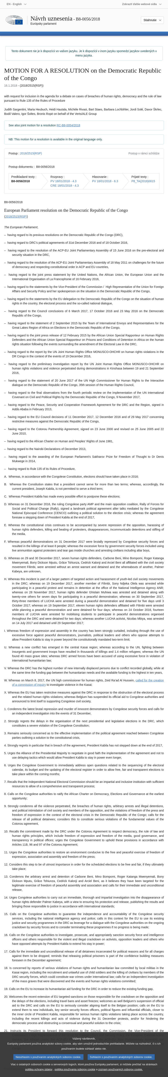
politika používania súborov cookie (75, 1074)
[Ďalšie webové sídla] (142, 4)
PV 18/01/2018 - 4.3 (64, 181)
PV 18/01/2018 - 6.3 (105, 181)
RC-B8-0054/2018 (68, 125)
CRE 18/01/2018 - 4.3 (65, 185)
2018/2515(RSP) (31, 153)
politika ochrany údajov (38, 1074)
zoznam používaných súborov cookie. (120, 1074)
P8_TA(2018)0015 (143, 181)
